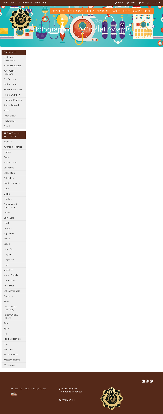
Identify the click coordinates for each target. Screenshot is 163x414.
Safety (7, 110)
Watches (8, 349)
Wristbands (9, 365)
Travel (7, 126)
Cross (79, 11)
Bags (6, 157)
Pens (6, 301)
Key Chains (9, 233)
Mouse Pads (10, 280)
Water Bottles (11, 354)
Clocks (7, 194)
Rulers (7, 323)
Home (5, 3)
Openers (8, 296)
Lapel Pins (9, 249)
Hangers (8, 228)
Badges (7, 152)
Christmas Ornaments (9, 59)
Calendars (9, 178)
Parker (116, 11)
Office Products (12, 291)
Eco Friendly (10, 79)
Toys (6, 344)
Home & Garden (12, 95)
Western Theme (12, 360)
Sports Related (11, 105)
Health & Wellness (13, 89)
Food (6, 223)
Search (118, 3)
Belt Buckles (10, 162)
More (147, 11)
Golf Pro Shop (11, 84)
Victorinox (58, 11)
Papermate (103, 11)
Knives (7, 239)
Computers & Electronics (10, 206)
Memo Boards (11, 275)
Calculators (9, 173)
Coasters (8, 199)
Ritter (126, 11)
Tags (6, 333)
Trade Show (10, 116)
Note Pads (9, 286)
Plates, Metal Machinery (10, 308)
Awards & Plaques (13, 147)
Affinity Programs (12, 65)
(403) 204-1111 (68, 400)
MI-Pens (89, 11)
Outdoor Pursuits (13, 100)
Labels (7, 244)
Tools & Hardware (13, 339)
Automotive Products (10, 72)
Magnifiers (9, 259)
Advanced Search (31, 3)
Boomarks (9, 168)
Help (44, 3)
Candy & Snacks (12, 183)
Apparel (8, 141)
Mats (6, 265)
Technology (10, 121)
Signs (6, 328)
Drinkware (9, 218)
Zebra (70, 11)
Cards (6, 188)
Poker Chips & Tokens (11, 316)
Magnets (8, 254)
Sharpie (137, 11)
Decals (7, 212)
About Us (15, 3)
